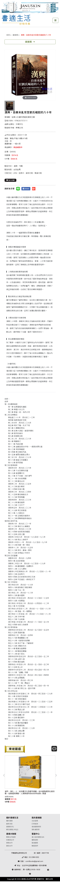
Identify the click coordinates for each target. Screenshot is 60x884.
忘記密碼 (35, 821)
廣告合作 (9, 846)
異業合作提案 (11, 837)
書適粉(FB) (10, 827)
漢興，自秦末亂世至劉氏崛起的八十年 (36, 35)
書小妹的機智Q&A (38, 837)
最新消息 (9, 824)
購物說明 (35, 840)
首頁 (8, 35)
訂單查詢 (35, 824)
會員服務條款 (36, 827)
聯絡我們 (35, 846)
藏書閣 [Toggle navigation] (30, 42)
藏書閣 (15, 35)
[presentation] (4, 775)
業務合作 (9, 843)
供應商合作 (10, 840)
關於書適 (9, 821)
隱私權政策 (35, 830)
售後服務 (35, 843)
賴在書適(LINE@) (12, 830)
